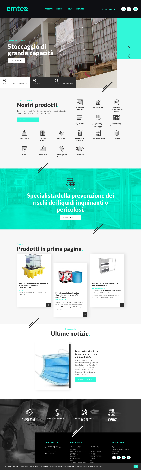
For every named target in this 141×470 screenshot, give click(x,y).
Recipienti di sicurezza (96, 456)
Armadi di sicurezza (95, 455)
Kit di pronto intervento (96, 448)
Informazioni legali (117, 448)
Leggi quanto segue (70, 217)
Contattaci (115, 453)
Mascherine (93, 462)
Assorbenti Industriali (76, 446)
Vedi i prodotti (16, 60)
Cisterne (92, 458)
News (70, 9)
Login (113, 446)
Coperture (93, 460)
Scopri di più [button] (98, 466)
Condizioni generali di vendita (120, 449)
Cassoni (72, 460)
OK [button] (136, 466)
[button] (129, 48)
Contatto (80, 9)
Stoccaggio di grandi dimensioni (95, 452)
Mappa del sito (116, 451)
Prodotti (49, 9)
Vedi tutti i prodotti (27, 120)
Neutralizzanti (94, 446)
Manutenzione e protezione (78, 462)
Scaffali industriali (75, 458)
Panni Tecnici (74, 455)
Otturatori (73, 456)
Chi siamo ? (60, 9)
